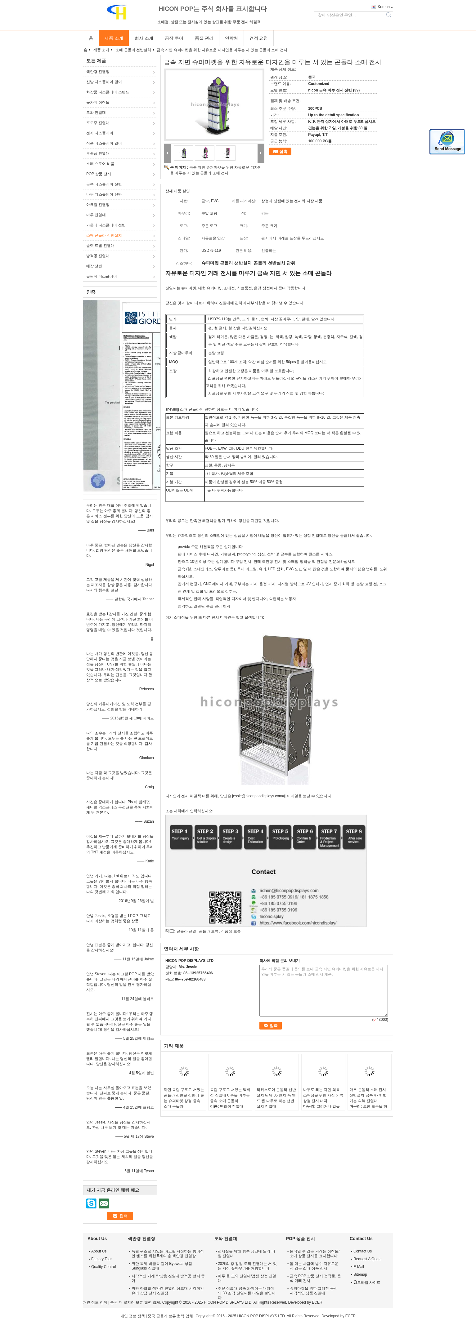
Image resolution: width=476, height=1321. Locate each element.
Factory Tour (101, 1259)
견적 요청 (258, 38)
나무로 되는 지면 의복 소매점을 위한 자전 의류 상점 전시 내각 (323, 1095)
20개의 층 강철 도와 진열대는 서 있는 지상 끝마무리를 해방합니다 (247, 1265)
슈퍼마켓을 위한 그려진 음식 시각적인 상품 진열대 (314, 1290)
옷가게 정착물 (98, 102)
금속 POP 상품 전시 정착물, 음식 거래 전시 (315, 1278)
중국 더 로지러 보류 (126, 1302)
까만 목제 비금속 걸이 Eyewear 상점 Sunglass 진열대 (162, 1265)
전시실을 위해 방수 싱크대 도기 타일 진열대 (246, 1253)
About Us (98, 1251)
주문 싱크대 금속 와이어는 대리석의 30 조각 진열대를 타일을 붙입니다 (247, 1293)
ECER (317, 1302)
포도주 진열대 (98, 123)
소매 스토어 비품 (100, 164)
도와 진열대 (96, 112)
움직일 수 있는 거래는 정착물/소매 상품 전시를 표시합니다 (315, 1253)
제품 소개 (114, 38)
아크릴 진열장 (98, 204)
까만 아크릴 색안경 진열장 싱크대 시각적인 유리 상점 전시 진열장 (168, 1290)
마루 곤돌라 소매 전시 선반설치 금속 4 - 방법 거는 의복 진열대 (368, 1095)
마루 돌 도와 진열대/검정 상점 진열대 (247, 1278)
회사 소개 (144, 38)
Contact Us (362, 1251)
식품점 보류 (230, 931)
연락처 (231, 38)
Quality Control (103, 1267)
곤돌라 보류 (208, 931)
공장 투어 (174, 38)
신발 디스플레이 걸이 (104, 82)
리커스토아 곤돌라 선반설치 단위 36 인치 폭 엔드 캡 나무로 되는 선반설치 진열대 (276, 1098)
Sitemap (360, 1274)
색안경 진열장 (98, 71)
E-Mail (358, 1267)
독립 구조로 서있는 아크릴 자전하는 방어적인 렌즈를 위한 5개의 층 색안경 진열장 (168, 1253)
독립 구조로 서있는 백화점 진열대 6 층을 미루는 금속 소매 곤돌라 (230, 1095)
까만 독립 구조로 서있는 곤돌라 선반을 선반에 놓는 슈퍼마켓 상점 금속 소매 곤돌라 (184, 1098)
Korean (384, 7)
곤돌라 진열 (186, 931)
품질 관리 (204, 38)
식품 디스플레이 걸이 (104, 143)
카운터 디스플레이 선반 (106, 225)
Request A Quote (367, 1259)
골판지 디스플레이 (101, 276)
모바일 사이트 (366, 1282)
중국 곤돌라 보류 (162, 1316)
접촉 (283, 151)
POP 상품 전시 (98, 174)
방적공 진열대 (98, 256)
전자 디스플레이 (99, 133)
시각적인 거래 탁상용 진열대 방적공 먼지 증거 (168, 1278)
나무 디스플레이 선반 (104, 194)
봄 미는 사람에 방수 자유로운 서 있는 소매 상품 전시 (314, 1265)
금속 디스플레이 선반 (104, 184)
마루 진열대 (96, 215)
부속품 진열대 (98, 153)
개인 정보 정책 (95, 1302)
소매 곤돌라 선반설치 (133, 50)
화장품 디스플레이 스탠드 (107, 92)
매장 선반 (94, 266)
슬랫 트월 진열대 (100, 245)
